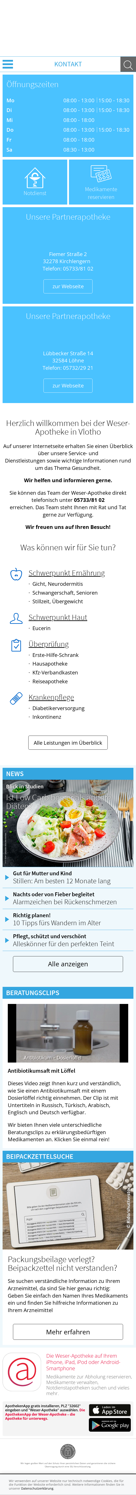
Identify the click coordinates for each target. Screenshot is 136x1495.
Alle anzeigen (68, 963)
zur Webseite (68, 286)
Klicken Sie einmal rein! (81, 1139)
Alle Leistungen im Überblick (68, 742)
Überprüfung (49, 644)
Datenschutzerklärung (37, 1488)
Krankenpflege (51, 697)
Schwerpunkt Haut (58, 617)
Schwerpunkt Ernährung (67, 573)
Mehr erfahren (68, 1331)
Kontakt (68, 64)
